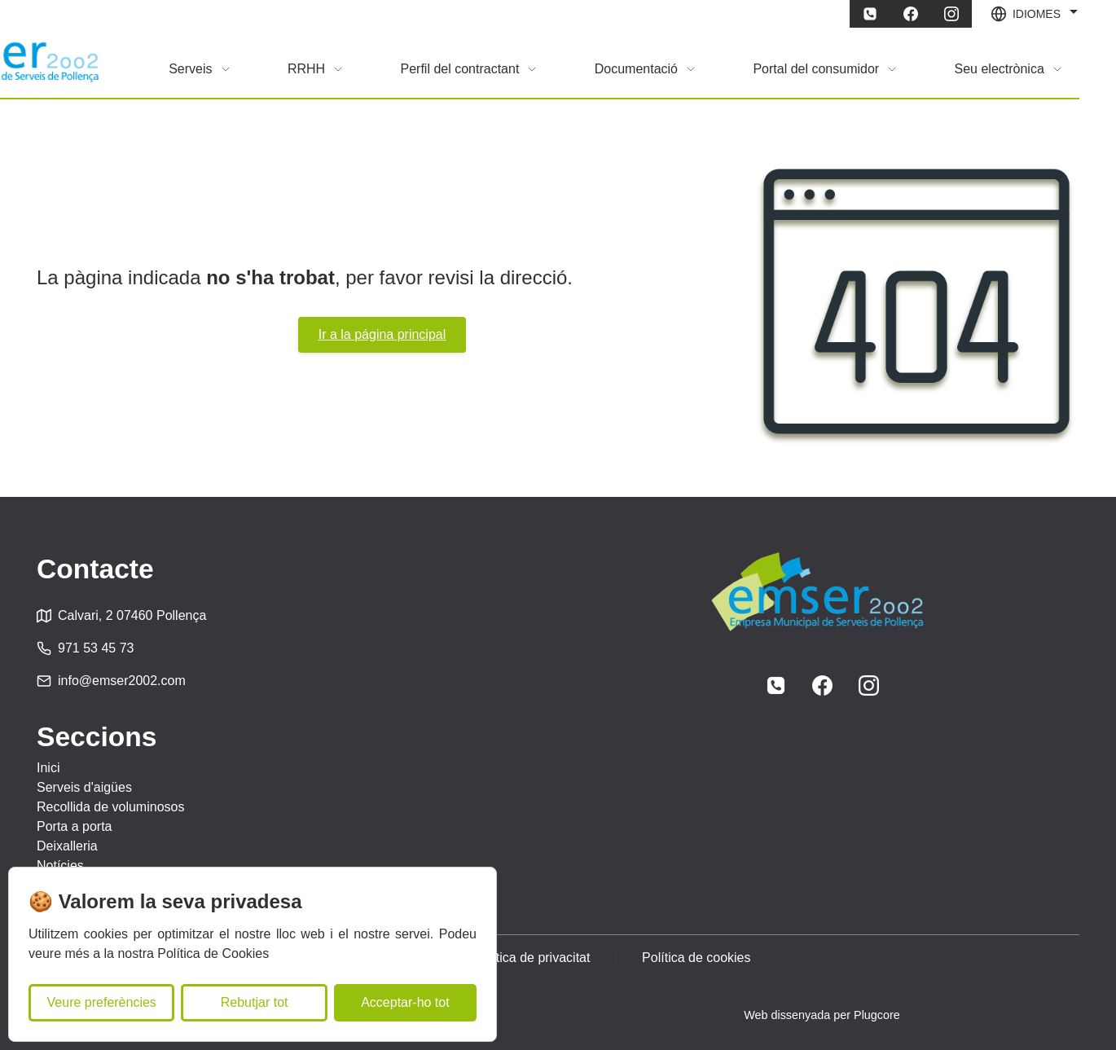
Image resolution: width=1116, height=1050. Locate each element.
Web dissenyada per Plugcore (822, 1014)
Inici (48, 768)
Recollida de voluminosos (110, 807)
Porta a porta (74, 826)
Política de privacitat (531, 957)
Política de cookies (697, 957)
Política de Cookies (213, 953)
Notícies (60, 865)
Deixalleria (67, 846)
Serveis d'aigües (84, 787)
